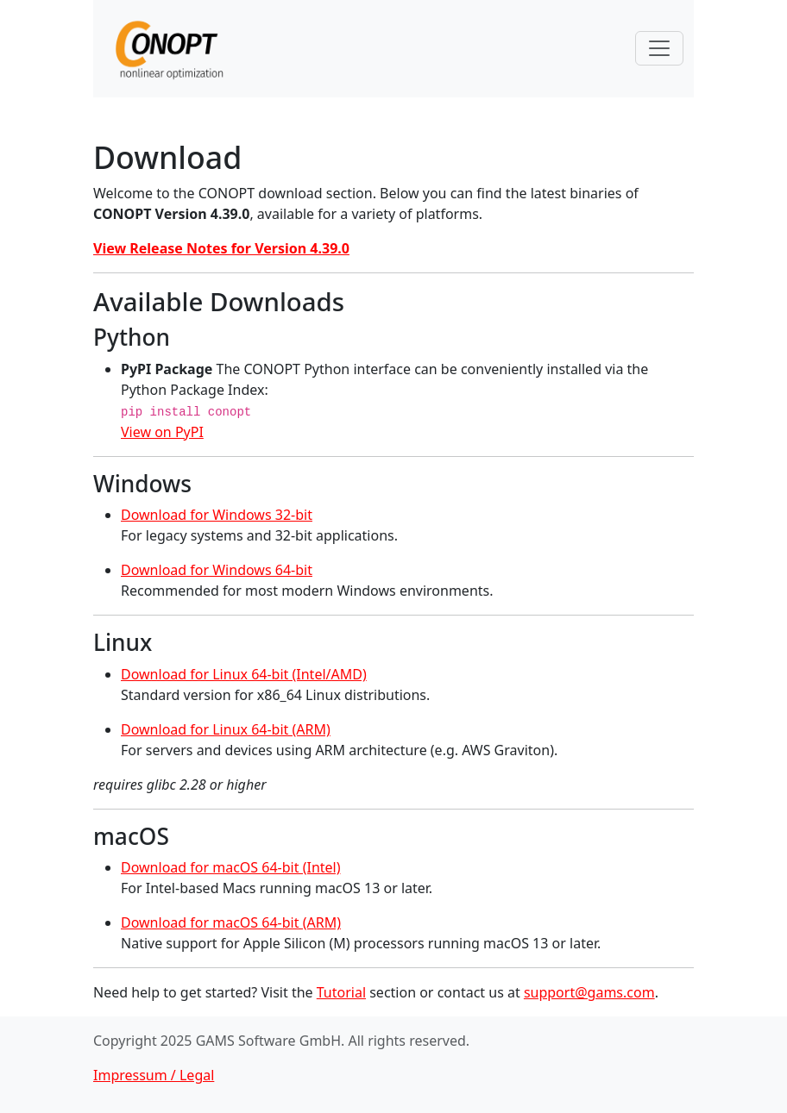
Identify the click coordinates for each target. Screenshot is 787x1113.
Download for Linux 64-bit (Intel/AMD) (244, 674)
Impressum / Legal (153, 1075)
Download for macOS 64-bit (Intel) (231, 867)
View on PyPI (162, 431)
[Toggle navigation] (659, 48)
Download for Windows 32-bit (216, 514)
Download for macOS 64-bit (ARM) (231, 922)
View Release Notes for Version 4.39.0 (221, 248)
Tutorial (341, 992)
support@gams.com (589, 992)
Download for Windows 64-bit (216, 569)
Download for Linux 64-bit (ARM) (226, 729)
